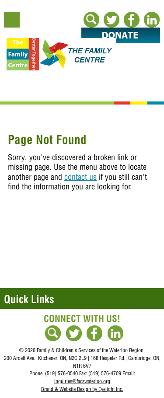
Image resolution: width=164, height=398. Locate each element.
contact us (80, 177)
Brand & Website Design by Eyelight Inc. (82, 389)
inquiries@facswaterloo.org (82, 381)
